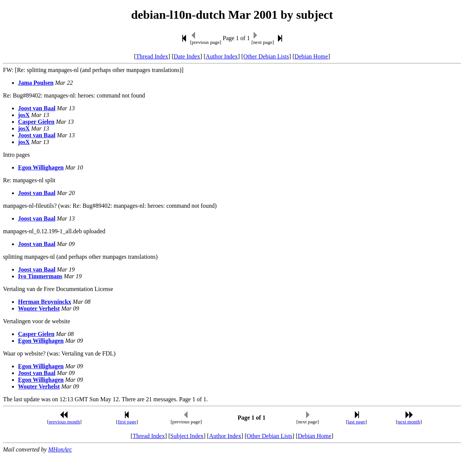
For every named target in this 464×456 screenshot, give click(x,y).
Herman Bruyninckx (44, 301)
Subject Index (186, 436)
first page (127, 421)
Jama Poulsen (36, 83)
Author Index (222, 56)
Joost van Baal (37, 108)
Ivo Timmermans (40, 276)
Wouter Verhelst (39, 308)
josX (24, 115)
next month (409, 421)
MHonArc (60, 449)
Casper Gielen (36, 121)
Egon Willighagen (41, 167)
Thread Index (152, 56)
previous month (64, 421)
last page (356, 421)
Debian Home (311, 56)
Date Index (187, 56)
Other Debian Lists (266, 56)
